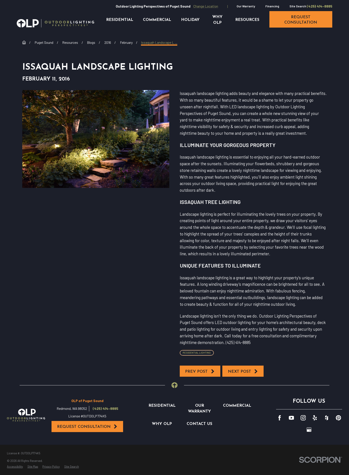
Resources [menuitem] (247, 20)
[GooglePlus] (309, 429)
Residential (162, 406)
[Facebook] (279, 417)
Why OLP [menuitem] (217, 20)
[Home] (55, 23)
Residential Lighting (197, 352)
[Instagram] (303, 417)
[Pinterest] (338, 417)
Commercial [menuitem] (157, 20)
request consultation (300, 19)
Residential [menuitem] (119, 20)
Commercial (237, 406)
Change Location (205, 6)
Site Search (297, 6)
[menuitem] (15, 467)
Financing (272, 6)
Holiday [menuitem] (190, 20)
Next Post (243, 371)
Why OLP (162, 424)
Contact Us (199, 424)
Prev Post (200, 371)
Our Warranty (246, 6)
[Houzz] (326, 417)
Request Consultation (87, 426)
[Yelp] (314, 417)
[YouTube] (291, 417)
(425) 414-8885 (319, 6)
